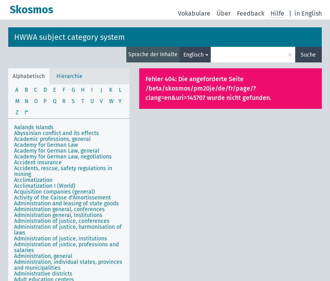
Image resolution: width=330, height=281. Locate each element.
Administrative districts (43, 273)
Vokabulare (194, 13)
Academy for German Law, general (56, 151)
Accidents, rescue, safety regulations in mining (63, 171)
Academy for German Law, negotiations (63, 156)
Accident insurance (38, 162)
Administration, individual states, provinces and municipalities (68, 265)
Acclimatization (33, 180)
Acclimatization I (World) (44, 186)
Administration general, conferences (59, 209)
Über (224, 13)
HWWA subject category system (69, 37)
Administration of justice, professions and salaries (66, 247)
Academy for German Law (46, 145)
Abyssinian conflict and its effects (56, 133)
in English (308, 13)
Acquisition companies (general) (54, 192)
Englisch (193, 55)
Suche (308, 55)
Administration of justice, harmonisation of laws (68, 230)
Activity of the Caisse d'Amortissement (62, 197)
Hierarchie (69, 76)
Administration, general (43, 256)
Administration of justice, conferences (61, 221)
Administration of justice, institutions (60, 238)
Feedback (250, 13)
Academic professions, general (52, 139)
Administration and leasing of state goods (66, 203)
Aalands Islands (34, 127)
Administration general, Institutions (58, 215)
